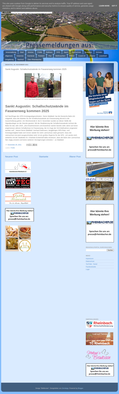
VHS (58, 52)
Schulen (99, 52)
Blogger (80, 388)
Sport (66, 52)
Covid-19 (81, 56)
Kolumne (20, 56)
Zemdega (65, 388)
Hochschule (76, 52)
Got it (114, 6)
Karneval (30, 56)
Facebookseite (91, 267)
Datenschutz (90, 261)
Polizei (71, 56)
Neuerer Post (11, 156)
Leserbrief (103, 56)
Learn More (104, 6)
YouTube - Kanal (91, 264)
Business (88, 52)
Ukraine (92, 56)
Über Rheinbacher (34, 59)
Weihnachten (60, 56)
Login (88, 269)
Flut (50, 56)
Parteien (41, 56)
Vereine (31, 52)
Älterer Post (75, 156)
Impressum (89, 258)
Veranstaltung (11, 52)
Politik (39, 52)
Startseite (43, 156)
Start (22, 52)
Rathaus (49, 52)
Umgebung (9, 59)
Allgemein (9, 56)
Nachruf (21, 59)
